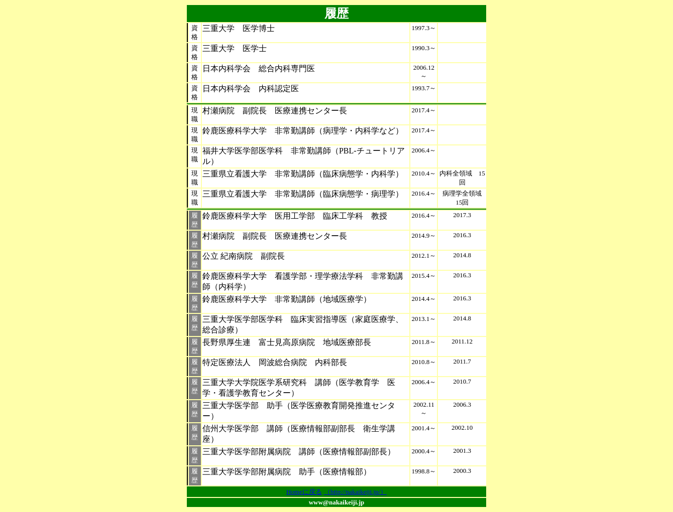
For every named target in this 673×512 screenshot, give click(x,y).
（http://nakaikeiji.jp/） (355, 491)
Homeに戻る (304, 491)
